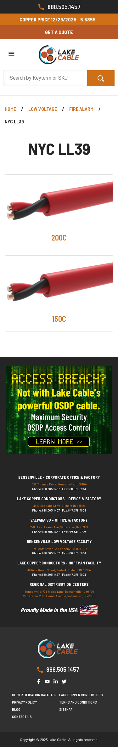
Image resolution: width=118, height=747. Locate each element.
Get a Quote (59, 32)
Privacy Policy (24, 702)
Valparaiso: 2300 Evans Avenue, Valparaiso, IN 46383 (59, 596)
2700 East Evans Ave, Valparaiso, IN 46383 (59, 527)
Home (10, 109)
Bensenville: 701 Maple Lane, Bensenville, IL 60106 (59, 591)
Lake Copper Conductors (81, 695)
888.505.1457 (59, 7)
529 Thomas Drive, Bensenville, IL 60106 (59, 484)
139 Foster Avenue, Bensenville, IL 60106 (59, 549)
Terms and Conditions (78, 702)
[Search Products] (45, 78)
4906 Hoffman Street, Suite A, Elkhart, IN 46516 (59, 570)
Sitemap (66, 709)
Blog (16, 709)
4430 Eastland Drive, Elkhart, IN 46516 (59, 505)
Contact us (22, 717)
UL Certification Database (34, 695)
